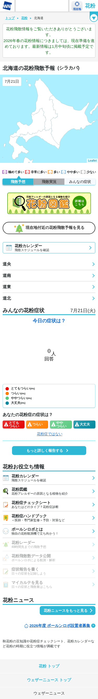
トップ (10, 18)
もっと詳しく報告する (44, 450)
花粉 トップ (49, 666)
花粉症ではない (49, 434)
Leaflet (92, 160)
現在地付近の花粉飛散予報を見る (49, 227)
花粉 (90, 6)
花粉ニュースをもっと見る (66, 610)
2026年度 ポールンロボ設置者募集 (59, 625)
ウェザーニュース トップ (49, 680)
